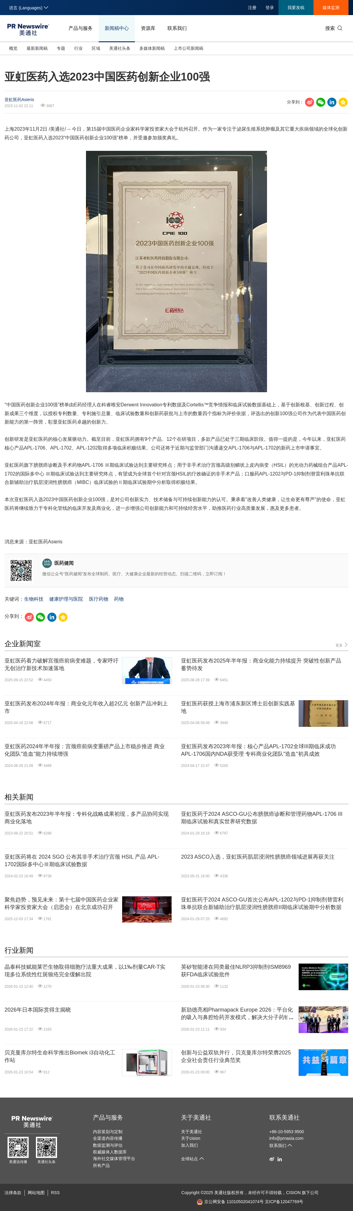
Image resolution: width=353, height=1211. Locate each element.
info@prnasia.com (286, 1138)
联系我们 (177, 28)
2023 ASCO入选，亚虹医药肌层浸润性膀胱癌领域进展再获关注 (258, 857)
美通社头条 (119, 48)
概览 (13, 48)
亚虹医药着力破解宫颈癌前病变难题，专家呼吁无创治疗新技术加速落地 (62, 664)
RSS (55, 1192)
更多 (342, 644)
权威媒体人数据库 (110, 1151)
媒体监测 (331, 7)
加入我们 (189, 1145)
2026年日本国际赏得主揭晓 (38, 1010)
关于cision (190, 1138)
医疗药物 (98, 599)
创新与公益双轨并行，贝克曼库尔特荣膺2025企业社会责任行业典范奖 (236, 1056)
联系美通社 (284, 1117)
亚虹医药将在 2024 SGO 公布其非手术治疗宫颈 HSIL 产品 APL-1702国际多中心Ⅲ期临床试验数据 (82, 860)
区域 (96, 48)
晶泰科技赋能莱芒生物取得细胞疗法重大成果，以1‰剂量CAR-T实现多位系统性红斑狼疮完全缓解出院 (85, 970)
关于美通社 (196, 1117)
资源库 (148, 28)
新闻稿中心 (117, 28)
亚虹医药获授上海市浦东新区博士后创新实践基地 (238, 707)
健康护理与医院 (66, 599)
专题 (61, 48)
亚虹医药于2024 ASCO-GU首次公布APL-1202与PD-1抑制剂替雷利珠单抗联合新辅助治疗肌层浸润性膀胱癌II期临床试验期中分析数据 (262, 903)
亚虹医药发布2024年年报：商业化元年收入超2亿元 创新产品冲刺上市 (86, 707)
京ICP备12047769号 (284, 1201)
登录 (270, 7)
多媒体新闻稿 (152, 48)
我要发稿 (296, 7)
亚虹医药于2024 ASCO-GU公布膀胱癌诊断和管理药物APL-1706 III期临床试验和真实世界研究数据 (261, 818)
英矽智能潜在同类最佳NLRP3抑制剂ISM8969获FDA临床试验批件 (236, 970)
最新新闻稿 (37, 48)
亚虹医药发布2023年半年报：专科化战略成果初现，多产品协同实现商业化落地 (87, 818)
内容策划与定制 (107, 1131)
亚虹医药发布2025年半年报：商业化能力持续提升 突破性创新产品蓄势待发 (261, 664)
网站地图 (36, 1192)
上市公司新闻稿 (188, 48)
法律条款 (13, 1192)
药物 (119, 599)
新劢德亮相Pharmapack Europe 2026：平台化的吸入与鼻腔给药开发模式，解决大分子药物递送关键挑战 (238, 1014)
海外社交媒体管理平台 (114, 1158)
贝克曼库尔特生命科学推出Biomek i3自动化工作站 (60, 1056)
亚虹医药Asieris (19, 99)
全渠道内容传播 (107, 1138)
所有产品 (101, 1165)
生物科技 (33, 599)
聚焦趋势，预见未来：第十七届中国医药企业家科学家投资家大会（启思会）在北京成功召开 (62, 903)
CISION (293, 1192)
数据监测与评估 (107, 1145)
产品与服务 (80, 28)
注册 (252, 7)
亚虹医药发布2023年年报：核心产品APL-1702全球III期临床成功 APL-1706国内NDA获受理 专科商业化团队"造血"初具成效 (258, 750)
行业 (78, 48)
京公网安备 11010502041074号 (230, 1201)
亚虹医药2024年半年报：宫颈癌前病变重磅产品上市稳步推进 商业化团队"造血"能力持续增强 (85, 750)
